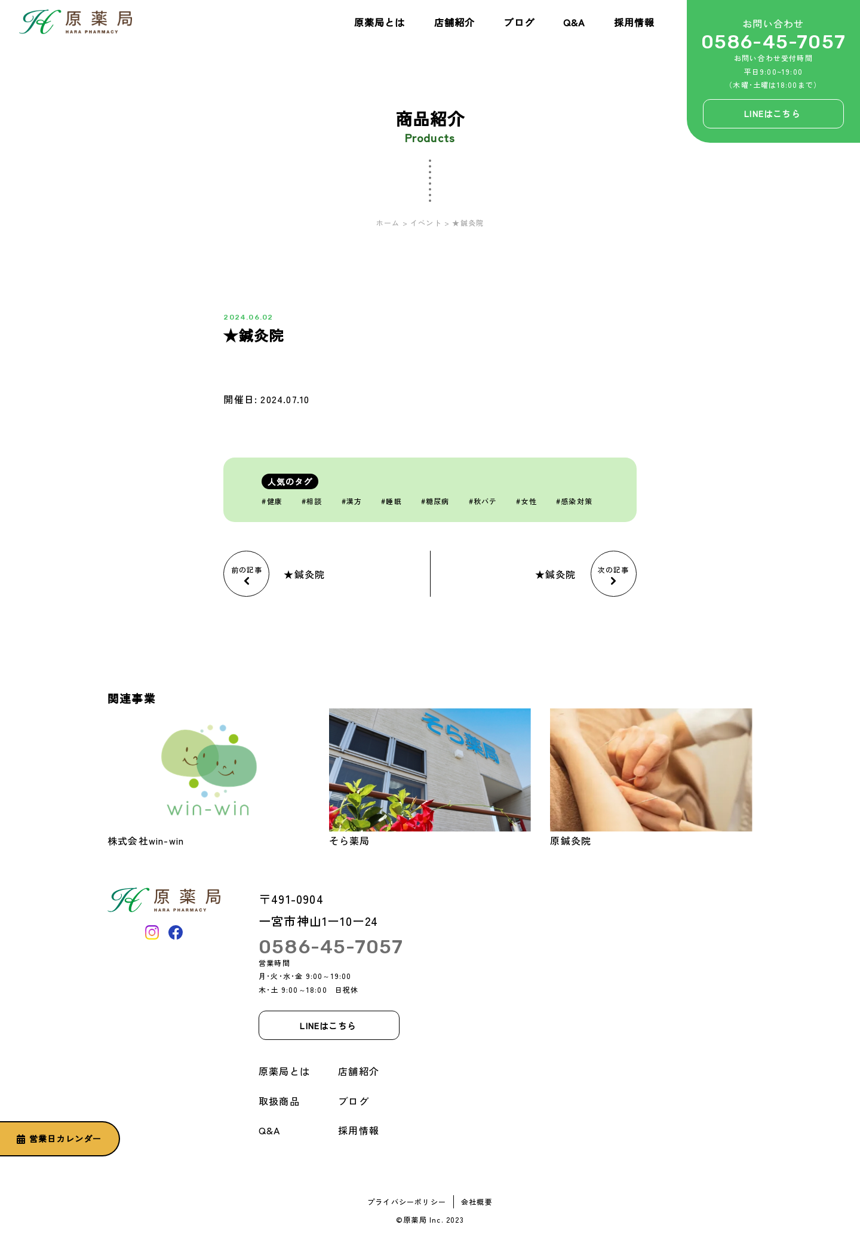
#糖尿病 (435, 501)
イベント (426, 222)
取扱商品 (279, 1101)
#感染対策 (574, 501)
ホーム (388, 222)
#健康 (272, 501)
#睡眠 (391, 501)
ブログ (519, 22)
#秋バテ (483, 501)
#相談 (312, 501)
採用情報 (634, 22)
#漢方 (352, 501)
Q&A (574, 22)
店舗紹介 (454, 22)
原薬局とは (380, 22)
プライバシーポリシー (406, 1201)
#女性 (526, 501)
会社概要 (477, 1201)
